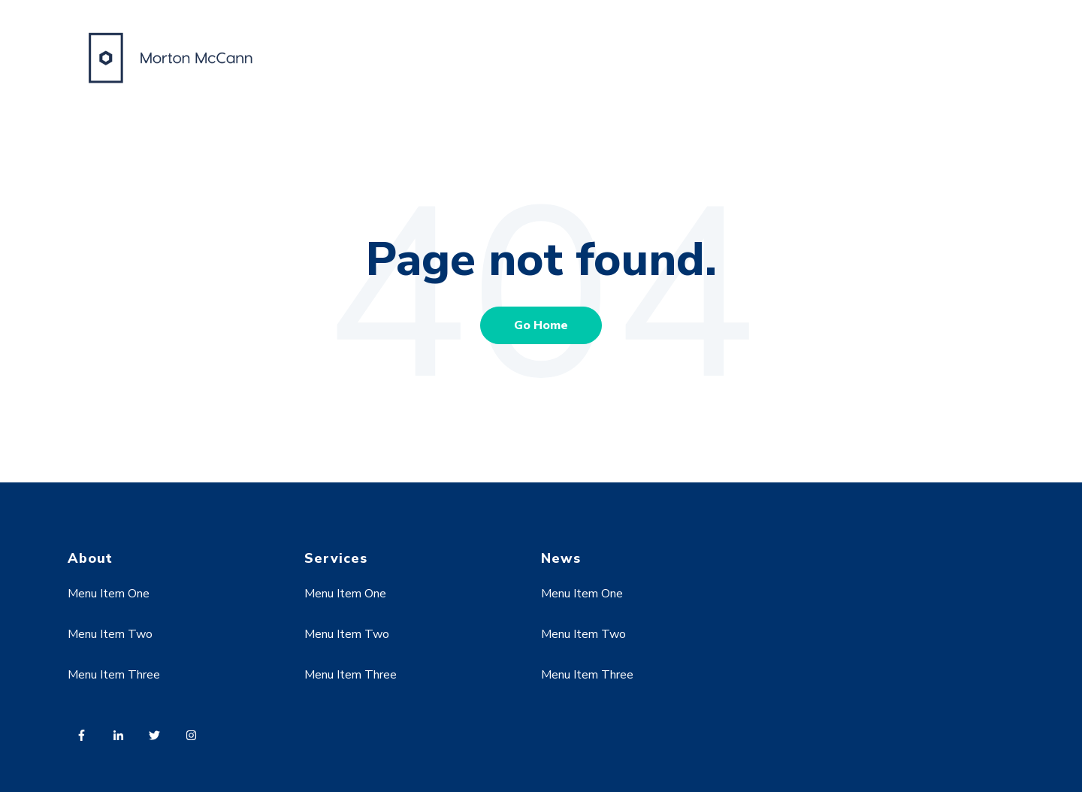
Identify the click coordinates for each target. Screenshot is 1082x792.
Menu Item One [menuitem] (109, 593)
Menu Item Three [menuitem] (114, 675)
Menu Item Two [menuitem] (110, 634)
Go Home (541, 325)
